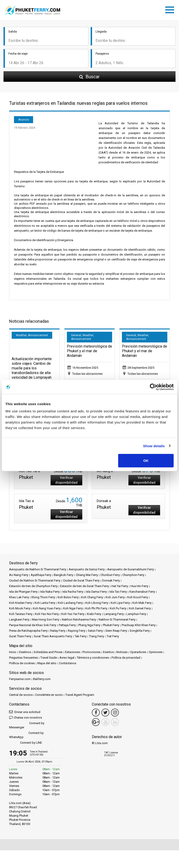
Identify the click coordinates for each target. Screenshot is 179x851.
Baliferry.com (42, 679)
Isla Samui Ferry (96, 592)
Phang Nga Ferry (89, 626)
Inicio (12, 652)
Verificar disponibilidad (66, 480)
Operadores (138, 652)
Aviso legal (66, 658)
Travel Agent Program (79, 695)
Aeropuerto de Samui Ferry (87, 570)
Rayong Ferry (76, 631)
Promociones (91, 652)
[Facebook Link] (96, 713)
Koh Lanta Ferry (44, 603)
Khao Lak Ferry (19, 598)
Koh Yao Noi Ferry (47, 614)
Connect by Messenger (26, 726)
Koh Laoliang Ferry (70, 603)
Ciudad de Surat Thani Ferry (81, 581)
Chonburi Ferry (110, 575)
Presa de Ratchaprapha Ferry (28, 631)
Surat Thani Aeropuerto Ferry (53, 637)
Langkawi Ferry (19, 620)
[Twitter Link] (105, 713)
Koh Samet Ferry (140, 609)
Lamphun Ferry (136, 614)
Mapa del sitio (46, 664)
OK (146, 461)
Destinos (25, 652)
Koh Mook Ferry (19, 609)
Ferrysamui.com (20, 679)
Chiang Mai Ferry (87, 575)
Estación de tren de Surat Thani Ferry (84, 586)
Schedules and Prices (48, 652)
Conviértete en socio (49, 695)
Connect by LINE (25, 744)
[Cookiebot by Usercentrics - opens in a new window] (153, 386)
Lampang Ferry (114, 614)
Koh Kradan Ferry (20, 603)
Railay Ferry (57, 631)
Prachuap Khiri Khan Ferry (138, 626)
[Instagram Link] (115, 713)
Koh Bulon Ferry (68, 598)
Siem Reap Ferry (116, 631)
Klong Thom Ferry (43, 598)
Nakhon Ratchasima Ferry (79, 620)
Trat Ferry (113, 637)
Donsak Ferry (111, 581)
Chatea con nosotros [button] (25, 718)
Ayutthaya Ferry (41, 575)
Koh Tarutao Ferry (20, 614)
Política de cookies (22, 664)
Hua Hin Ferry (139, 586)
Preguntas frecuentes (23, 658)
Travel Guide (48, 658)
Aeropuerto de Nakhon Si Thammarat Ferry (37, 570)
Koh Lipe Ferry (120, 603)
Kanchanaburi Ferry (142, 592)
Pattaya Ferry (67, 626)
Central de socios (21, 695)
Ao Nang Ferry (18, 575)
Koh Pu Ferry (118, 609)
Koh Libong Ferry (96, 603)
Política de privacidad (125, 658)
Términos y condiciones (93, 658)
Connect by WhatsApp (26, 735)
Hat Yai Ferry (119, 586)
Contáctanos (67, 664)
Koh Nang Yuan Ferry (47, 609)
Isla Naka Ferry (50, 592)
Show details (154, 446)
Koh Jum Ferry (115, 598)
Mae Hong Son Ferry (45, 620)
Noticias (121, 652)
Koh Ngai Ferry (73, 609)
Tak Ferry (80, 637)
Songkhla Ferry (140, 631)
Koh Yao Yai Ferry (72, 614)
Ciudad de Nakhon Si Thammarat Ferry (34, 581)
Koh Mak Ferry (141, 603)
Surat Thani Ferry (20, 637)
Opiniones (155, 652)
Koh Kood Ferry (137, 598)
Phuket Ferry (111, 626)
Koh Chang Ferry (92, 598)
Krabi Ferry (94, 614)
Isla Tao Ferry (118, 592)
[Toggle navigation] (171, 9)
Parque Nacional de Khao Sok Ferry (32, 626)
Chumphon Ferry (133, 575)
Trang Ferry (96, 637)
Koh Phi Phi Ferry (96, 609)
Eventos (108, 652)
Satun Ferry (95, 631)
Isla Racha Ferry (72, 592)
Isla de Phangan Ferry (23, 592)
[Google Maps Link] (96, 723)
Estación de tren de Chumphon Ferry (33, 586)
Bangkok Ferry (63, 575)
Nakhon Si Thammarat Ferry (117, 620)
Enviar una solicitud (24, 712)
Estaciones (72, 652)
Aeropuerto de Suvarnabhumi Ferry (130, 570)
